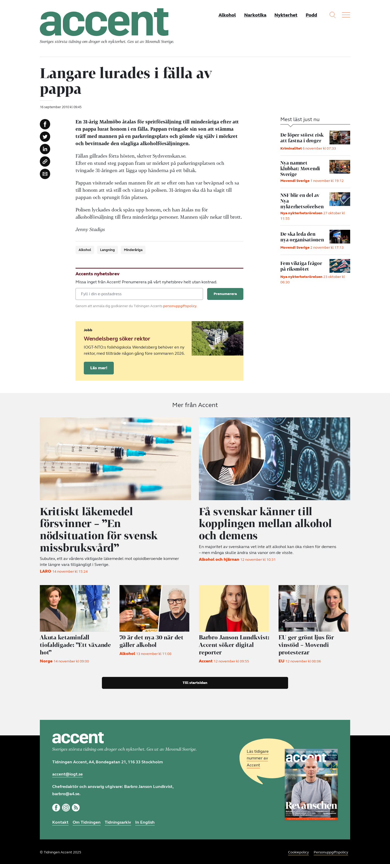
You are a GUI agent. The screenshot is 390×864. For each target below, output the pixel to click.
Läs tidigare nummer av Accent (258, 756)
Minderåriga (133, 250)
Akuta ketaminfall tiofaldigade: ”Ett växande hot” (75, 644)
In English (145, 820)
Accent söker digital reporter (234, 644)
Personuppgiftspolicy (331, 851)
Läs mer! (98, 368)
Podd (311, 15)
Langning (107, 250)
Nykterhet (285, 15)
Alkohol (227, 15)
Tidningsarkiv (118, 820)
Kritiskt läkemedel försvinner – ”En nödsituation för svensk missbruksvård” (99, 529)
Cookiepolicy (298, 851)
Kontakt (60, 820)
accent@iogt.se (67, 772)
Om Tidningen (87, 820)
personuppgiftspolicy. (180, 306)
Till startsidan (195, 681)
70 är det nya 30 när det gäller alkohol (151, 640)
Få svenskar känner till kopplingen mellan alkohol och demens (265, 523)
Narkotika (255, 15)
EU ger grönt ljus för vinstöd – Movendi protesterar (306, 644)
